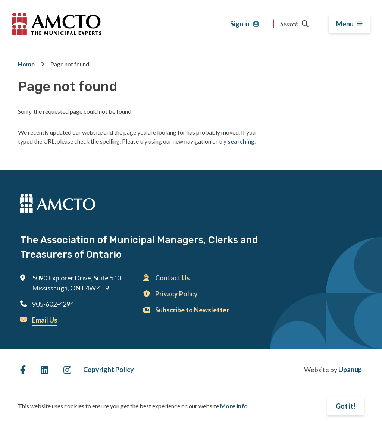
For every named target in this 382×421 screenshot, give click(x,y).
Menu (345, 24)
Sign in (240, 24)
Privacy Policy (176, 294)
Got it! (346, 406)
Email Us (44, 320)
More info (234, 405)
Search (294, 24)
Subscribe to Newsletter (192, 310)
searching (241, 141)
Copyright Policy (108, 369)
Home (26, 63)
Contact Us (172, 278)
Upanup (350, 369)
